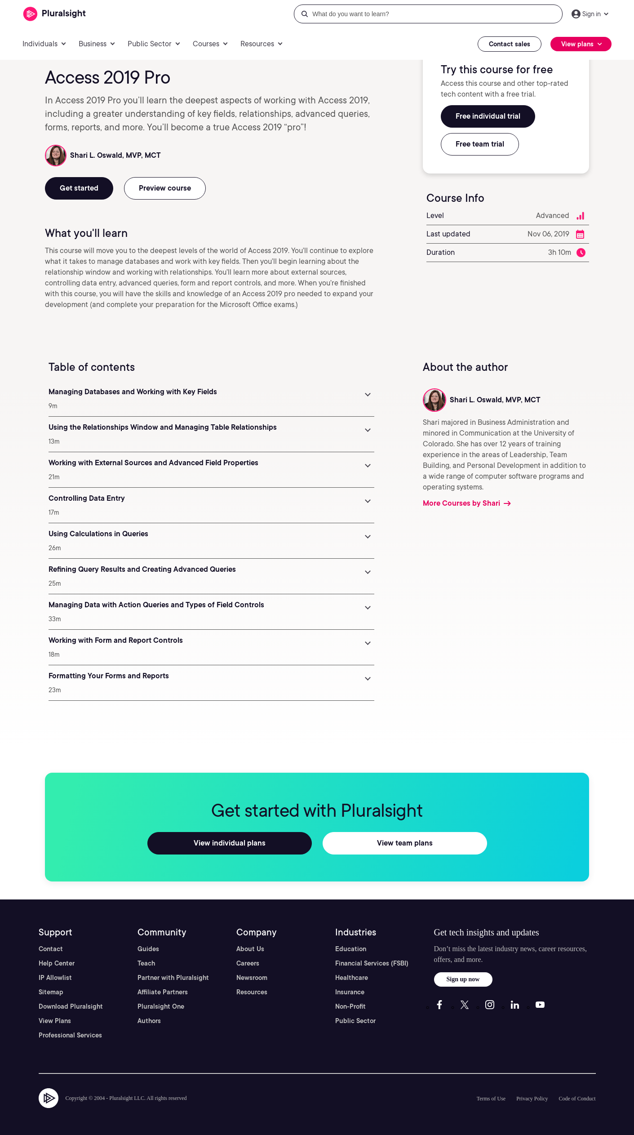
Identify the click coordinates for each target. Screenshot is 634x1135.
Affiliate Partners (162, 992)
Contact (51, 949)
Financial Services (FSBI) (371, 963)
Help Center (57, 963)
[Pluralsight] (54, 14)
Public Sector (355, 1020)
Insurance (349, 992)
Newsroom (251, 977)
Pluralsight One (160, 1006)
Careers (247, 963)
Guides (148, 949)
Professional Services (70, 1035)
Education (350, 949)
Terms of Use (491, 1098)
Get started (79, 188)
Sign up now (463, 979)
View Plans (55, 1020)
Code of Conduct (577, 1098)
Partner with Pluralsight (173, 977)
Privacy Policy (532, 1098)
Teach (146, 963)
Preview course (165, 188)
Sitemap (51, 992)
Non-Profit (350, 1006)
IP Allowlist (55, 977)
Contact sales (509, 44)
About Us (250, 949)
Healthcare (351, 977)
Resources (251, 992)
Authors (149, 1020)
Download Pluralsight (71, 1006)
